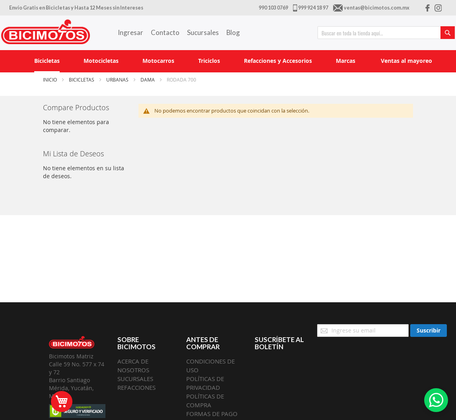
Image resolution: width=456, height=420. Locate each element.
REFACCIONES (136, 387)
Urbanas (118, 79)
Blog (233, 32)
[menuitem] (47, 61)
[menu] (228, 61)
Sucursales (203, 32)
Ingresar (130, 32)
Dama (148, 79)
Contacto (165, 32)
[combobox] (386, 32)
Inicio (50, 79)
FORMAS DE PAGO (212, 414)
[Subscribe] (428, 330)
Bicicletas (82, 79)
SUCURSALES (135, 379)
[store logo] (45, 32)
